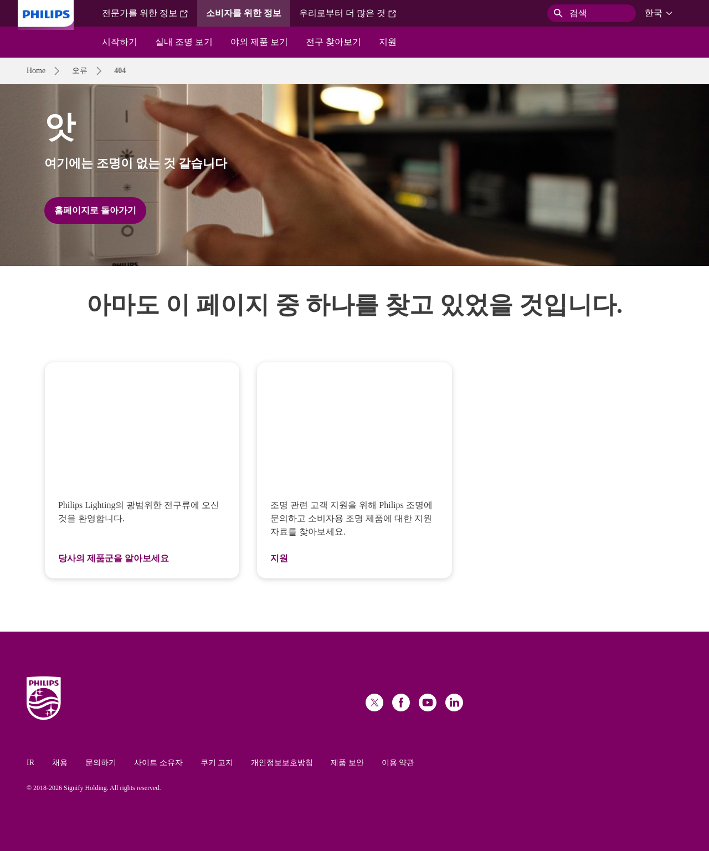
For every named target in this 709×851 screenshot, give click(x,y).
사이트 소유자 (158, 762)
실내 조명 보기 (184, 42)
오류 (80, 70)
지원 (388, 42)
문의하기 (100, 762)
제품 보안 (347, 762)
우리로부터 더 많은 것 (348, 13)
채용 (60, 762)
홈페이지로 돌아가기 (95, 210)
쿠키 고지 (217, 762)
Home (36, 70)
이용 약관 (398, 762)
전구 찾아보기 (333, 42)
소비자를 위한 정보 (243, 13)
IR (30, 762)
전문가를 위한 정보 (145, 13)
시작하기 (119, 42)
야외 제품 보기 (259, 42)
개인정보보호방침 (282, 762)
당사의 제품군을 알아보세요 (113, 558)
